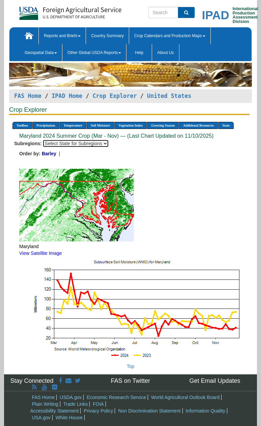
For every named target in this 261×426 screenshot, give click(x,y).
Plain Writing (45, 404)
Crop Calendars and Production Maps (169, 35)
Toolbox (22, 125)
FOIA (98, 404)
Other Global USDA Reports (94, 52)
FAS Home (27, 95)
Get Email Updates (214, 380)
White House (69, 417)
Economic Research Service (116, 397)
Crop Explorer (114, 95)
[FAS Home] (53, 11)
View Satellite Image (40, 253)
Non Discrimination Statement (149, 411)
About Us (165, 52)
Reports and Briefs (62, 35)
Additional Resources (198, 125)
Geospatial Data (41, 52)
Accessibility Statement (54, 411)
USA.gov (41, 417)
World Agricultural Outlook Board (185, 397)
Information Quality (205, 411)
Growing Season (163, 125)
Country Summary (107, 35)
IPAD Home (67, 95)
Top (131, 366)
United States (169, 95)
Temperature (72, 125)
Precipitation (45, 125)
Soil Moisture (100, 125)
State (226, 125)
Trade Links (75, 404)
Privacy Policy (98, 411)
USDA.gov (71, 397)
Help (139, 52)
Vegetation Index (130, 125)
